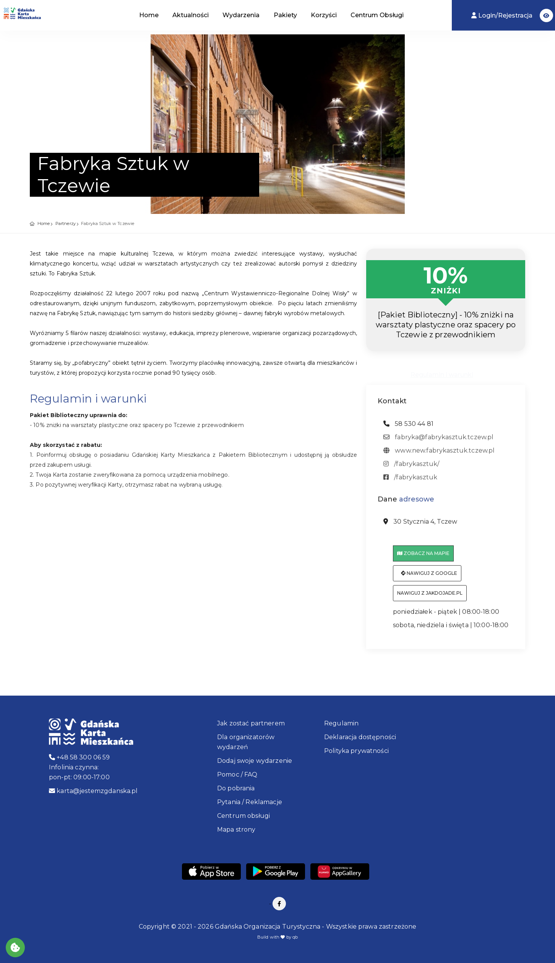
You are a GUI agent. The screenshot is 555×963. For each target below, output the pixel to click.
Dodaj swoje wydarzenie (254, 760)
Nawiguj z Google (429, 578)
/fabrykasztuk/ (411, 468)
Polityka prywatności (356, 750)
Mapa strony (236, 829)
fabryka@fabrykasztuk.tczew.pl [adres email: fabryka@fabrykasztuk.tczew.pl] (438, 441)
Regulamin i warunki (442, 373)
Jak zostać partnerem (251, 723)
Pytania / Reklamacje (249, 802)
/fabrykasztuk (410, 482)
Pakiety (285, 15)
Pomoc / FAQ (237, 774)
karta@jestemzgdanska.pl (93, 791)
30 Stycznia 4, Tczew (420, 526)
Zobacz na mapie (423, 558)
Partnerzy (65, 223)
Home (149, 15)
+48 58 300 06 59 (79, 757)
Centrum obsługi (243, 815)
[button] (546, 15)
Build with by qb (277, 937)
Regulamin (341, 723)
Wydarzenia (241, 15)
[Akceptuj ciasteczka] (15, 947)
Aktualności (190, 15)
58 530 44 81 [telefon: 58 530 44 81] (408, 428)
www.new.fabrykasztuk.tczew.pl (439, 455)
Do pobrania (236, 788)
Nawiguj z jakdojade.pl (429, 598)
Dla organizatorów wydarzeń (245, 742)
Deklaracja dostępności (360, 737)
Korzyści (324, 15)
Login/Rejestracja (502, 15)
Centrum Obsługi (377, 15)
